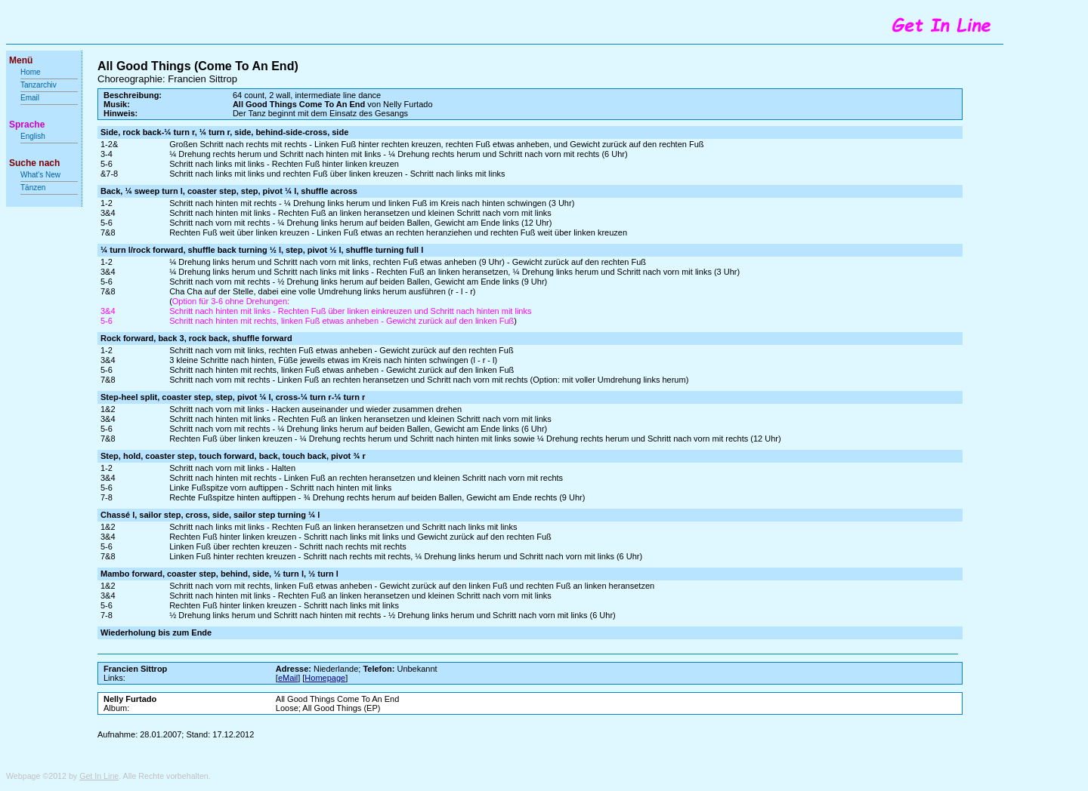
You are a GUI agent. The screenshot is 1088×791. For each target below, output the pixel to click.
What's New (41, 175)
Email (29, 98)
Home (30, 72)
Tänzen (32, 187)
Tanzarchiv (38, 85)
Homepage (324, 677)
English (32, 136)
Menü (20, 60)
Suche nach (34, 163)
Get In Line (99, 775)
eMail (288, 677)
